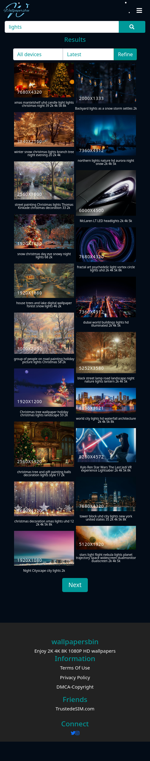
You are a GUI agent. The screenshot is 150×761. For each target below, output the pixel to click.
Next (75, 585)
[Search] (62, 27)
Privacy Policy (75, 677)
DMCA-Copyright (74, 687)
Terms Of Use (75, 668)
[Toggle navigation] (139, 10)
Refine (125, 54)
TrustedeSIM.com (75, 708)
